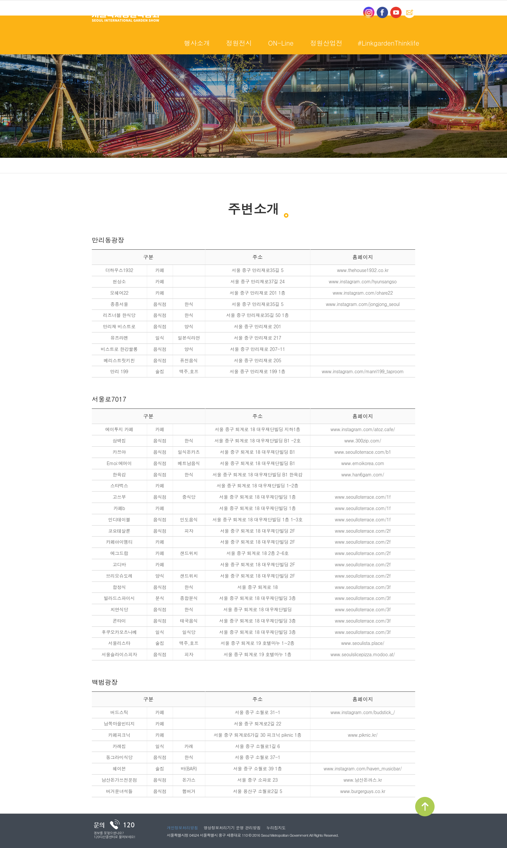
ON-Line (281, 43)
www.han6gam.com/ (362, 474)
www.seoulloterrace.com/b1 (362, 452)
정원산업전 (326, 43)
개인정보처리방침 (182, 827)
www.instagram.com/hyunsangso (363, 281)
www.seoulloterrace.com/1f (363, 497)
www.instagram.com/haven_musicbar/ (363, 768)
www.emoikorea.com (362, 463)
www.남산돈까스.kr (362, 780)
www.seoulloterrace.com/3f (363, 587)
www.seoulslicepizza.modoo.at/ (362, 654)
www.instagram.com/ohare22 (363, 292)
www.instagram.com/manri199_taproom (363, 371)
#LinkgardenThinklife (388, 43)
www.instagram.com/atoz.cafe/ (362, 429)
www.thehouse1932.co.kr (362, 270)
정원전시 (239, 43)
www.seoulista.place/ (362, 643)
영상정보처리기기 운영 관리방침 (232, 827)
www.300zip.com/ (362, 440)
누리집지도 (276, 827)
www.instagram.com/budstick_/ (362, 712)
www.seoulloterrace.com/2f (363, 530)
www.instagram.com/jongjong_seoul (363, 304)
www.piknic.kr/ (363, 735)
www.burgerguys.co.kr (362, 791)
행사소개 (197, 43)
